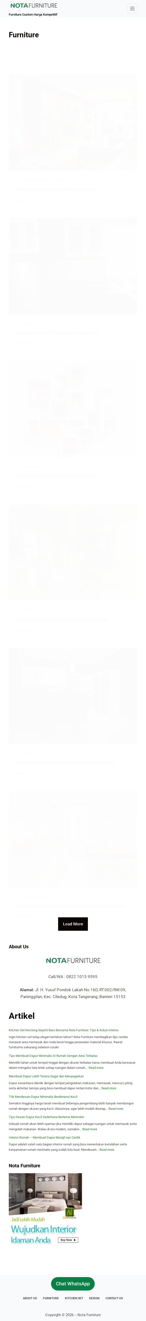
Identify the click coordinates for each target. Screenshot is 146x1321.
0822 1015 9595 (81, 976)
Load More (73, 923)
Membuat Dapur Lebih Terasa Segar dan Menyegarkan (46, 1076)
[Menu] (132, 8)
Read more (96, 1068)
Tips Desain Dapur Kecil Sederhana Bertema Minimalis (46, 1117)
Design (94, 1298)
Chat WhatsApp (73, 1284)
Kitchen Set (74, 1298)
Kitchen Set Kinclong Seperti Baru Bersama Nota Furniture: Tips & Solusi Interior (63, 1030)
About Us (30, 1298)
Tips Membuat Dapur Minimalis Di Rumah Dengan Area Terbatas (53, 1056)
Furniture (51, 1298)
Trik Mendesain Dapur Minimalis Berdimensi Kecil (43, 1097)
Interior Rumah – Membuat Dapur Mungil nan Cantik (44, 1137)
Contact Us (114, 1298)
